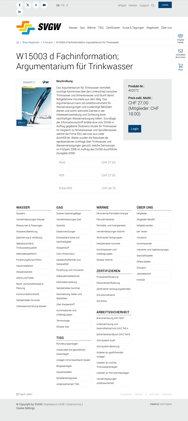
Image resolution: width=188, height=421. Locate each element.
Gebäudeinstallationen (68, 276)
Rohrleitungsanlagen (67, 343)
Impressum (50, 404)
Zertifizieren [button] (113, 27)
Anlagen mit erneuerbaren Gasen (73, 360)
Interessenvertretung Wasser (31, 306)
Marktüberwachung (66, 282)
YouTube (154, 394)
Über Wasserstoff (65, 304)
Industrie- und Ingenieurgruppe (153, 249)
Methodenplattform (26, 253)
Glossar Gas (62, 326)
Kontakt (141, 279)
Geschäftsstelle (145, 255)
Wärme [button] (91, 27)
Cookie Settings (25, 408)
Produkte (48, 42)
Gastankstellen (64, 372)
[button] (180, 38)
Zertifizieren (108, 271)
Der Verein (142, 231)
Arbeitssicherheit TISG (67, 384)
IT (67, 5)
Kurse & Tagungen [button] (133, 27)
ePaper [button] (122, 5)
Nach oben (24, 394)
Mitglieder (142, 213)
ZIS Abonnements (106, 295)
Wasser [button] (73, 27)
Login (134, 129)
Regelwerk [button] (153, 27)
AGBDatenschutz (70, 404)
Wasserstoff (62, 247)
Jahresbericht (144, 273)
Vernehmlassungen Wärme (111, 231)
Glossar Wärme (105, 259)
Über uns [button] (166, 27)
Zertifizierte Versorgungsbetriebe (113, 288)
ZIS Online (102, 301)
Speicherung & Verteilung (29, 237)
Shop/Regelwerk (30, 42)
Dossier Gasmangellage (68, 213)
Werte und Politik (25, 277)
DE (58, 5)
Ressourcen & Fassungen (29, 225)
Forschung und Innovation (70, 270)
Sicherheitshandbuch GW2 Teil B (113, 334)
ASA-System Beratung (108, 346)
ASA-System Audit (106, 340)
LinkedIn (167, 394)
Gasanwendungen (65, 231)
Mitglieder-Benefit (146, 219)
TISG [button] (101, 27)
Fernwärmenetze (105, 219)
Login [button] (165, 5)
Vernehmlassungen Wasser (30, 219)
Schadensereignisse (66, 378)
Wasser (23, 207)
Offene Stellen (144, 261)
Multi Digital (166, 404)
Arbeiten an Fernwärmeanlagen (113, 372)
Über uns (145, 207)
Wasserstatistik (24, 271)
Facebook (126, 394)
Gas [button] (82, 27)
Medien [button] (133, 5)
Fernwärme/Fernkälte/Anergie (112, 213)
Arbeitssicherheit (113, 312)
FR (63, 5)
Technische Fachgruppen (109, 237)
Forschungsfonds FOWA (29, 259)
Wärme (103, 207)
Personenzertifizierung (108, 282)
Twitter (138, 394)
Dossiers (20, 213)
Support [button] (144, 5)
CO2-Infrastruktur (65, 253)
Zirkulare (141, 267)
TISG (60, 337)
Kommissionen (144, 243)
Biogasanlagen (64, 366)
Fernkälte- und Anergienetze (111, 225)
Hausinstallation (24, 265)
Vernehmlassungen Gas (68, 219)
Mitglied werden (145, 225)
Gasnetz (60, 225)
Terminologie (63, 320)
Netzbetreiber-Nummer (28, 300)
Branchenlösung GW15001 (111, 318)
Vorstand (141, 237)
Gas (59, 207)
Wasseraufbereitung (26, 231)
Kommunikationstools (27, 294)
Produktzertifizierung (107, 276)
